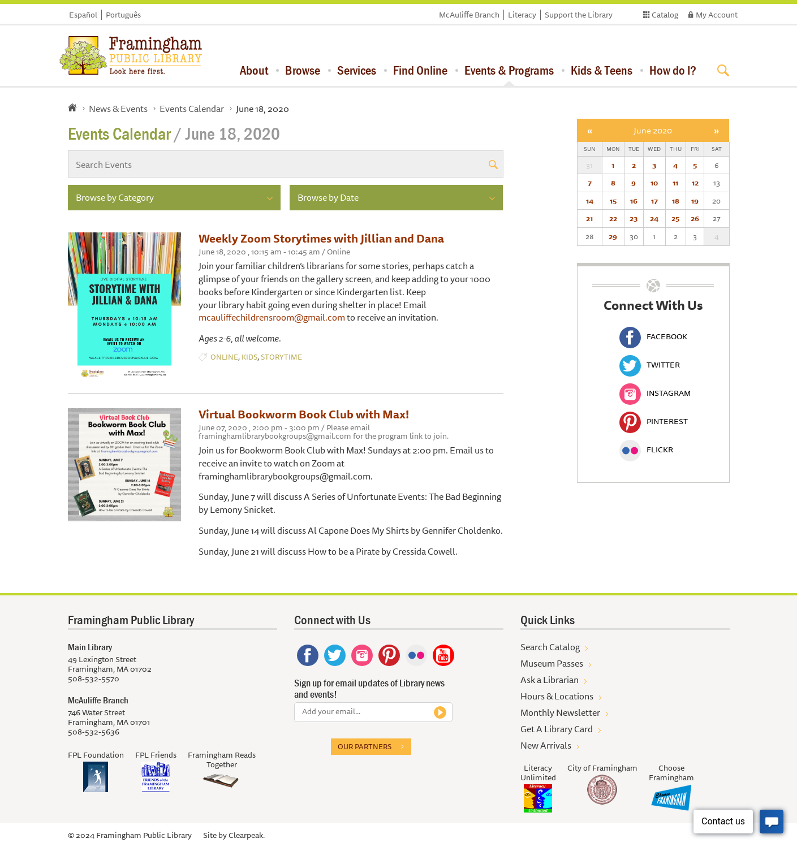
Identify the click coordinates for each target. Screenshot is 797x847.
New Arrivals (545, 745)
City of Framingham (602, 768)
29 (613, 236)
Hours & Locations (556, 696)
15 (613, 200)
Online (224, 357)
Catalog (665, 15)
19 (695, 200)
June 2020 (653, 130)
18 (675, 200)
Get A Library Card (556, 729)
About (254, 70)
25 (675, 218)
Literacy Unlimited (538, 773)
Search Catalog (550, 647)
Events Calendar (192, 108)
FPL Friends (155, 755)
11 (675, 182)
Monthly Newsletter (560, 712)
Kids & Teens (601, 70)
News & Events (118, 108)
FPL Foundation (96, 755)
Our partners (364, 746)
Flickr (646, 449)
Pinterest (653, 421)
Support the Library (579, 14)
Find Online (420, 70)
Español (83, 14)
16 (633, 200)
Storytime (281, 357)
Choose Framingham (671, 773)
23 (633, 218)
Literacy (522, 14)
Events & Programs (509, 70)
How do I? (672, 70)
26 (695, 218)
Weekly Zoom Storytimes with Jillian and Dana (321, 238)
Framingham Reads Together (222, 760)
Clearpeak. (247, 835)
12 (695, 182)
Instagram (655, 393)
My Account (717, 15)
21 (589, 218)
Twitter (649, 364)
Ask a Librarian (549, 680)
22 (613, 218)
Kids (249, 357)
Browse (302, 70)
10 (654, 182)
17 (654, 200)
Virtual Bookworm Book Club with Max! (304, 414)
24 (654, 218)
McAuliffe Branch (469, 14)
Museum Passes (551, 663)
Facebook (653, 336)
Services (356, 70)
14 (589, 200)
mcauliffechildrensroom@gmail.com (272, 317)
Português (123, 14)
